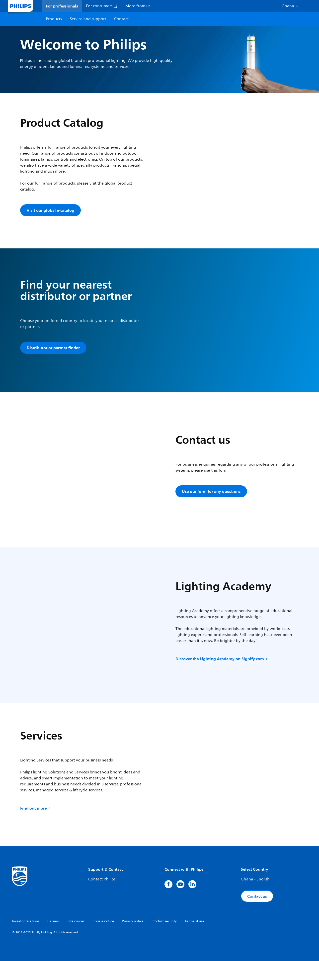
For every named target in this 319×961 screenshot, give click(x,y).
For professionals (62, 6)
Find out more (35, 808)
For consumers (101, 6)
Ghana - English (255, 879)
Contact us (257, 896)
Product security (164, 921)
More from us (137, 6)
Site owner (76, 921)
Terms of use (194, 921)
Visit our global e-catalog (50, 210)
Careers (53, 921)
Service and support (88, 19)
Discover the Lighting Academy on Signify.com (221, 659)
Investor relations (25, 921)
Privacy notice (133, 921)
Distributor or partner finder (53, 347)
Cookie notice (103, 921)
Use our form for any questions (211, 491)
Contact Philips (101, 879)
